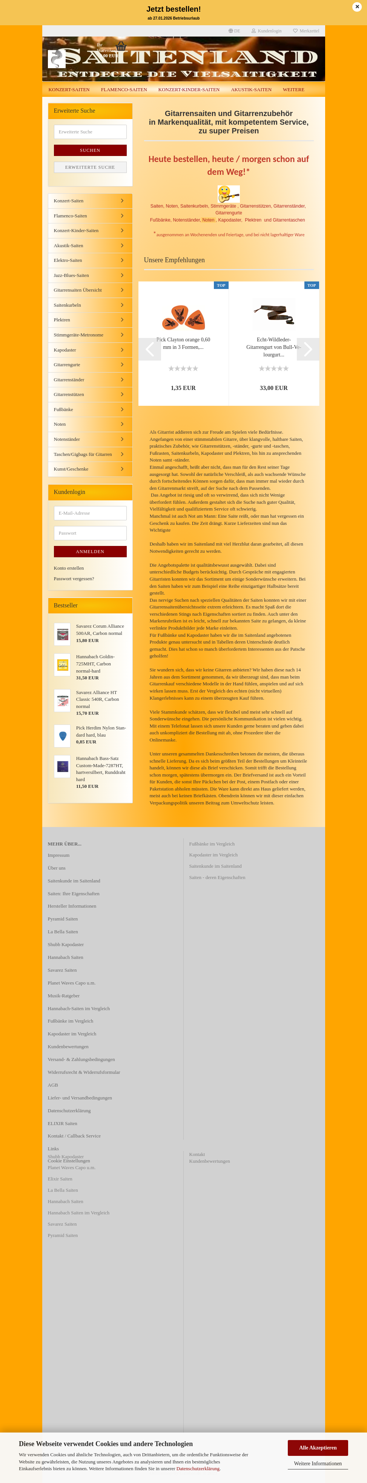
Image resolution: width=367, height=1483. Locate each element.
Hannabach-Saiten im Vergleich (79, 1008)
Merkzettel (306, 31)
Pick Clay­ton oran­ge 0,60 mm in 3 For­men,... (183, 343)
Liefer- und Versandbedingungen (80, 1098)
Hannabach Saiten (65, 957)
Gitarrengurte (67, 364)
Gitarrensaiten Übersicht (78, 290)
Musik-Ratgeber (64, 995)
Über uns (57, 868)
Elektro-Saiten (68, 260)
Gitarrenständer (69, 379)
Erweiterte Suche (90, 167)
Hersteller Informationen (72, 906)
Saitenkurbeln (67, 305)
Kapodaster (65, 350)
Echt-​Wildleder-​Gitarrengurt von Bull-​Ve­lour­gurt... (273, 347)
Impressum (59, 855)
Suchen (90, 150)
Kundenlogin (267, 31)
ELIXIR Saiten (62, 1123)
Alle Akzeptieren (318, 1448)
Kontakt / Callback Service (74, 1136)
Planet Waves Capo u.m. (72, 983)
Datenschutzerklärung (198, 1468)
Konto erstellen (69, 568)
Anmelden (90, 551)
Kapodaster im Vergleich (72, 1034)
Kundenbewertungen (68, 1046)
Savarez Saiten (62, 970)
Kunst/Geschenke (71, 469)
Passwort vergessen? (74, 578)
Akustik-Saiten (251, 89)
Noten (60, 424)
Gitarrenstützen (69, 394)
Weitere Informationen (318, 1463)
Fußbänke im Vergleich (71, 1021)
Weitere (293, 89)
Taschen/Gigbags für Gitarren (83, 454)
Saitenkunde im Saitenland (74, 881)
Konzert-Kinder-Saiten (189, 89)
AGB (53, 1085)
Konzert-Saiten (69, 89)
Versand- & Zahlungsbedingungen (81, 1059)
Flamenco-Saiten (124, 89)
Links (53, 1148)
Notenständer (67, 439)
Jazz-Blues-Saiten (71, 275)
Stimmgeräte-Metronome (78, 335)
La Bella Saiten (63, 931)
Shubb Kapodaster (66, 944)
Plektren (62, 320)
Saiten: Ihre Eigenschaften (74, 893)
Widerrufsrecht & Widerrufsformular (84, 1072)
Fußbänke (63, 409)
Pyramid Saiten (63, 919)
